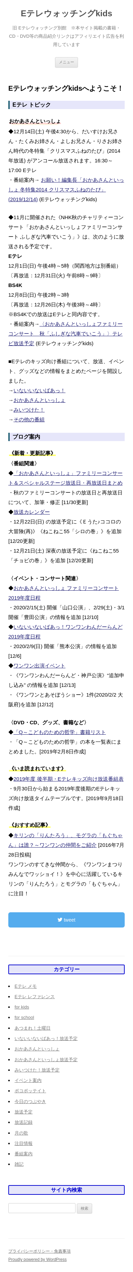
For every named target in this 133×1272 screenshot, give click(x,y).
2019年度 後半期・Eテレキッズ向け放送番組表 (69, 779)
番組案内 (24, 1153)
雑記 (19, 1164)
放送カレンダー (32, 512)
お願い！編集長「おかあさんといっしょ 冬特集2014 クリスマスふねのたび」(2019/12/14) (66, 189)
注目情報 (24, 1143)
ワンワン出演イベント (39, 666)
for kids (22, 1007)
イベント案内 (28, 1080)
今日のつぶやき (30, 1101)
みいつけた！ (29, 410)
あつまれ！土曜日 (33, 1028)
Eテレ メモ (26, 986)
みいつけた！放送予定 (37, 1070)
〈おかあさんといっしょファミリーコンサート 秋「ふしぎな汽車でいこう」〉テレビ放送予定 (65, 333)
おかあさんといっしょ (39, 400)
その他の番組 (29, 419)
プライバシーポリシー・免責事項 (39, 1251)
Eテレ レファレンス (35, 996)
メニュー (66, 62)
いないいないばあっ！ (39, 390)
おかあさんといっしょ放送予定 (46, 1059)
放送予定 (24, 1111)
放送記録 (24, 1122)
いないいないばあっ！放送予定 (46, 1038)
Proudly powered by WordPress (37, 1259)
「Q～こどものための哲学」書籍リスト (60, 732)
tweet (66, 920)
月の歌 (21, 1133)
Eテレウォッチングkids (66, 13)
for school (24, 1017)
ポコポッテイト (30, 1090)
